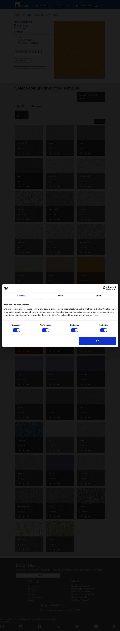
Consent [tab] (21, 295)
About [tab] (99, 295)
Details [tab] (60, 295)
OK (97, 341)
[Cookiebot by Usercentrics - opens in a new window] (105, 288)
